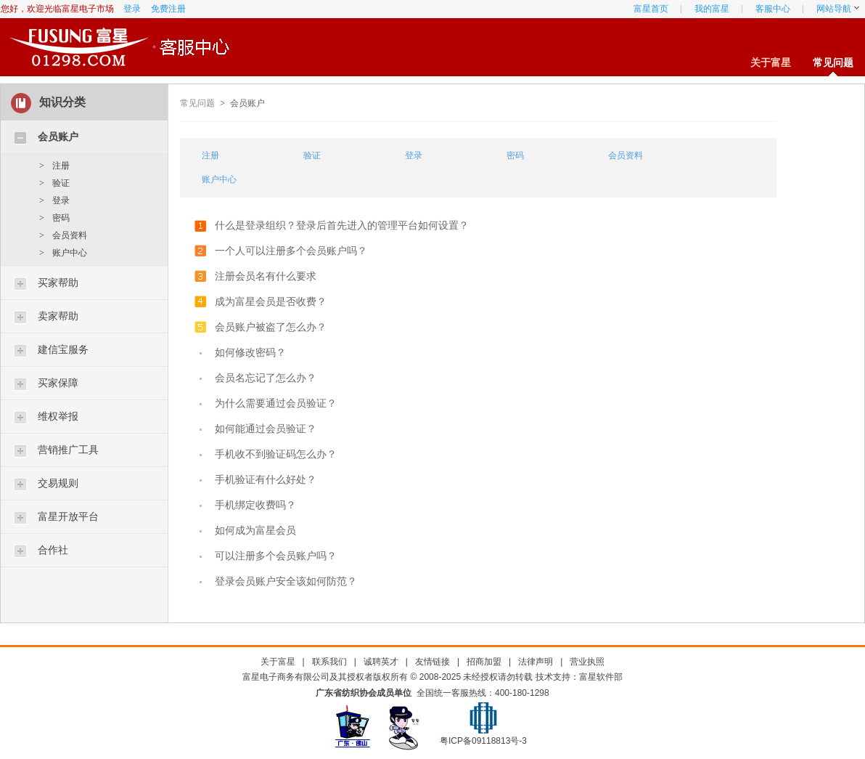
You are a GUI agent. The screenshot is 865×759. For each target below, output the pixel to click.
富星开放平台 (68, 516)
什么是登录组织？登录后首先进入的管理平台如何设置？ (342, 225)
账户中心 (69, 253)
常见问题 (833, 62)
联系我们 (329, 662)
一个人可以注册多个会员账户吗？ (291, 250)
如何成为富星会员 (255, 530)
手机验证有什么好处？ (265, 479)
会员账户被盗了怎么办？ (271, 327)
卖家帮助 (58, 316)
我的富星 (711, 9)
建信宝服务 (63, 349)
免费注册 (168, 9)
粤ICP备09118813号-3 (483, 741)
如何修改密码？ (250, 352)
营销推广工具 (68, 449)
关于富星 (770, 62)
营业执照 (587, 662)
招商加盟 (484, 662)
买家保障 (58, 383)
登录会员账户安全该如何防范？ (286, 581)
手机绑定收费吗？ (255, 505)
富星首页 (651, 9)
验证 (61, 183)
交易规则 (58, 483)
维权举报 (58, 416)
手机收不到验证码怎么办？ (276, 454)
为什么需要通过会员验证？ (276, 403)
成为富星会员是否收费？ (271, 301)
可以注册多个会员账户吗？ (276, 555)
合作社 (53, 550)
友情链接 (432, 662)
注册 (61, 166)
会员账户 (58, 136)
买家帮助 (58, 282)
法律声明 (535, 662)
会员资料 (69, 235)
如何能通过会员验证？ (265, 428)
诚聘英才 (381, 662)
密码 (61, 218)
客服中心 (772, 9)
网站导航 (833, 9)
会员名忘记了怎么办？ (265, 377)
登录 (132, 9)
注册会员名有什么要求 (265, 276)
